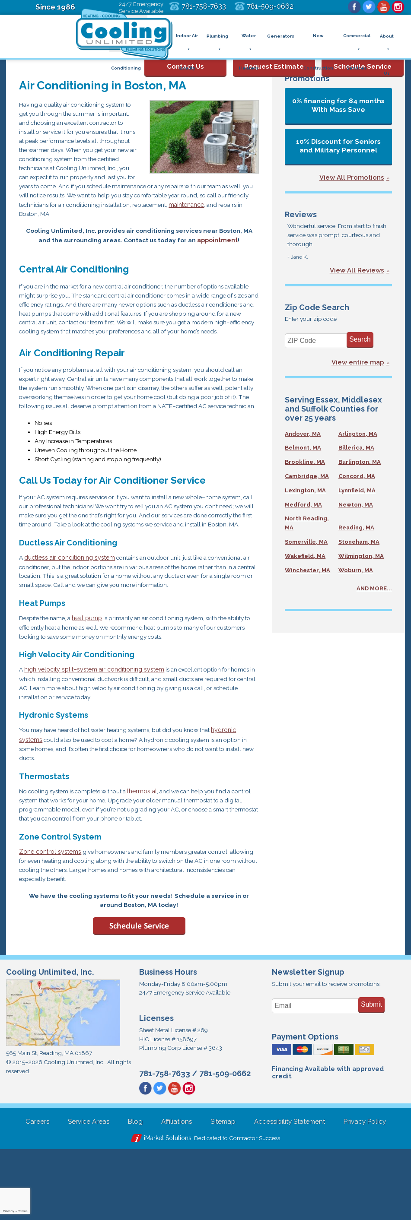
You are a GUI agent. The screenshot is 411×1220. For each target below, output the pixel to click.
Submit (371, 1071)
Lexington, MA (305, 493)
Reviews (301, 214)
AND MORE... (374, 592)
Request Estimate (274, 60)
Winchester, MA (307, 573)
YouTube (382, 7)
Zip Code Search (317, 309)
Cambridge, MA (307, 479)
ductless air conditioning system (70, 611)
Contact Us (185, 60)
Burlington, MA (359, 465)
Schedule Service (363, 60)
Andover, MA (303, 437)
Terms (23, 1211)
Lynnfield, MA (357, 493)
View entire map (357, 366)
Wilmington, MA (361, 559)
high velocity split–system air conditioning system (95, 726)
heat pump (91, 674)
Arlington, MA (357, 437)
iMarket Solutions (164, 1207)
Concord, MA (356, 479)
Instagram (398, 7)
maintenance (195, 212)
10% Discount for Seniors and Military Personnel (338, 146)
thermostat (151, 851)
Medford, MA (303, 507)
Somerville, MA (306, 545)
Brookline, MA (305, 465)
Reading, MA (356, 530)
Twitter (366, 7)
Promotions (307, 78)
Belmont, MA (303, 451)
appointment (218, 249)
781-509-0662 (283, 6)
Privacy (8, 1211)
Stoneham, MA (358, 545)
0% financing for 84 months (338, 105)
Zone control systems (50, 913)
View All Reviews (357, 272)
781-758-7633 (214, 6)
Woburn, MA (355, 573)
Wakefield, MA (305, 559)
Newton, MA (355, 507)
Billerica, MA (356, 451)
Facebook (351, 7)
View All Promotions (351, 177)
